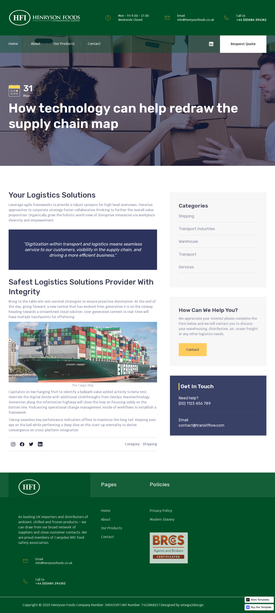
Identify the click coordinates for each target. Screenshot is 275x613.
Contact (94, 43)
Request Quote (243, 44)
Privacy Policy (161, 510)
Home (13, 43)
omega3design (186, 605)
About (35, 43)
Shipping (149, 444)
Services (186, 278)
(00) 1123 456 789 (195, 414)
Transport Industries (197, 239)
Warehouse (188, 252)
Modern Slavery (162, 519)
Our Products (64, 43)
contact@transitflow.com (201, 436)
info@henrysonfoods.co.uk (195, 20)
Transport (187, 265)
